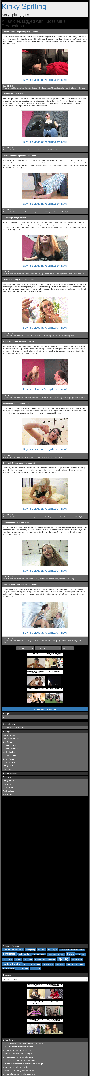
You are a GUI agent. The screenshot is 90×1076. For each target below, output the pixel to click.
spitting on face (22, 968)
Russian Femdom (9, 755)
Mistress (53, 88)
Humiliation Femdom (10, 749)
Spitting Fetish (76, 641)
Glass (34, 336)
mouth (43, 954)
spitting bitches (77, 959)
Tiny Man (51, 336)
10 (64, 648)
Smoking (40, 274)
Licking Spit (64, 212)
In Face (41, 212)
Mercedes (28, 212)
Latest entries (9, 1040)
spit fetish (18, 959)
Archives (7, 975)
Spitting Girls (7, 784)
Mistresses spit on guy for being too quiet (18, 1057)
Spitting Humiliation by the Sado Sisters (18, 341)
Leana (48, 88)
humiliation (9, 953)
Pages (6, 714)
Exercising (28, 641)
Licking (72, 579)
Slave (83, 398)
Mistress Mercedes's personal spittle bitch (19, 156)
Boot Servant (73, 88)
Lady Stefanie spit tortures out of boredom (18, 1047)
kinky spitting (25, 954)
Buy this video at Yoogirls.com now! (45, 79)
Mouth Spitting (49, 517)
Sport (42, 641)
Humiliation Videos (9, 745)
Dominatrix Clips (9, 752)
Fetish (52, 274)
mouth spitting (53, 954)
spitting (63, 958)
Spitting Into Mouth (66, 274)
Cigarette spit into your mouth (14, 218)
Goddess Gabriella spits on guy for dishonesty (19, 1060)
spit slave (38, 959)
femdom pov (52, 949)
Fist (36, 457)
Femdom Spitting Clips (11, 738)
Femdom (71, 212)
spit (83, 954)
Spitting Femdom (62, 398)
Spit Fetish (7, 769)
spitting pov (35, 968)
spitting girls (60, 964)
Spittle (39, 457)
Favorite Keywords (11, 946)
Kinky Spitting (24, 6)
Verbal (63, 457)
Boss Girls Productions (17, 88)
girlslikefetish (64, 949)
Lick (51, 457)
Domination (35, 398)
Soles (57, 150)
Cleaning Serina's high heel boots (16, 523)
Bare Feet (67, 517)
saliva (70, 953)
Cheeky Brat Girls (9, 788)
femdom (41, 949)
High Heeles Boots (48, 579)
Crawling (57, 212)
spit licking (28, 959)
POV (47, 457)
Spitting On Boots (62, 88)
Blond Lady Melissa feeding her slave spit (19, 463)
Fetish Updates (8, 791)
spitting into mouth (75, 964)
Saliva (39, 88)
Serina (27, 579)
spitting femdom (12, 964)
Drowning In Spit (69, 336)
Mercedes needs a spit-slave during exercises (20, 584)
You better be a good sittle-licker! (16, 403)
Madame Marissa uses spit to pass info (17, 1050)
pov (62, 954)
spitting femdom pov (32, 964)
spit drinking (7, 959)
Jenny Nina (33, 274)
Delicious (41, 150)
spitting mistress (8, 968)
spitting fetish (48, 964)
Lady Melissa (29, 517)
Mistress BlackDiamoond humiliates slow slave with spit (23, 1064)
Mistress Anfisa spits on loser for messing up (19, 1074)
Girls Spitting (7, 742)
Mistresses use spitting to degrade (15, 1067)
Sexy (45, 150)
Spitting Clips (7, 794)
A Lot (43, 457)
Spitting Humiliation (74, 398)
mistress (36, 954)
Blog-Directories (10, 773)
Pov (61, 150)
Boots (44, 88)
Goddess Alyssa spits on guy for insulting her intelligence (23, 1043)
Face (72, 517)
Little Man (45, 336)
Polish (56, 579)
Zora (26, 150)
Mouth (57, 517)
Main (4, 717)
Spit (49, 150)
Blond (61, 517)
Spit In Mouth (77, 274)
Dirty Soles (65, 579)
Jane (50, 398)
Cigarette (46, 274)
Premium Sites (9, 724)
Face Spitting (56, 641)
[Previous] (21, 648)
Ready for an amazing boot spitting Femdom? (20, 32)
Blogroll (7, 732)
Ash (62, 336)
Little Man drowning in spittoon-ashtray (18, 280)
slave (78, 954)
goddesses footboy (77, 949)
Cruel (41, 398)
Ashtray (26, 274)
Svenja (27, 336)
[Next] (70, 648)
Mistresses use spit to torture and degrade (18, 1054)
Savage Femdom (9, 759)
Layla (54, 398)
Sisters (46, 398)
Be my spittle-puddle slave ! (13, 94)
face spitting (30, 949)
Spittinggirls (81, 88)
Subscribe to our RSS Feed (45, 709)
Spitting (34, 88)
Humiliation (28, 88)
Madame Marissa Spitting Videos (15, 728)
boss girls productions (13, 949)
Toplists (7, 777)
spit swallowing (49, 959)
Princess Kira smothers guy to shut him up (18, 1071)
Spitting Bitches (8, 781)
